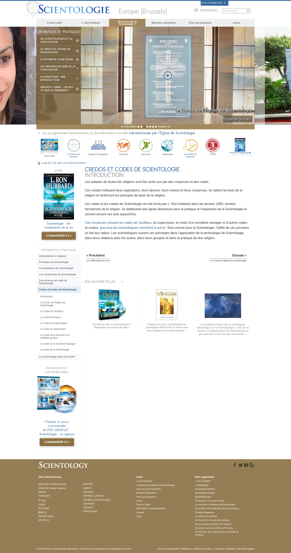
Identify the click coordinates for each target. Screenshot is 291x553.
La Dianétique (202, 485)
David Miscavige (203, 497)
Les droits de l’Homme (190, 147)
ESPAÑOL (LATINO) (93, 496)
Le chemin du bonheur (74, 147)
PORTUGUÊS (90, 511)
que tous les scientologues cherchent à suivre (133, 227)
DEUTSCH (43, 520)
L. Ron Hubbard (91, 22)
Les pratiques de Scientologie (56, 268)
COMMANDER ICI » (59, 236)
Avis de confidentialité (168, 549)
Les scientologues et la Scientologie (56, 40)
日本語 (41, 504)
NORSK (87, 488)
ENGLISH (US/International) (52, 484)
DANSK (42, 492)
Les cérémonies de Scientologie (57, 274)
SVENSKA (88, 492)
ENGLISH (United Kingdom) (52, 488)
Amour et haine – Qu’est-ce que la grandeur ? (57, 88)
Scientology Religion (205, 493)
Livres (236, 22)
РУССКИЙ (43, 508)
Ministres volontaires (164, 22)
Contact (140, 512)
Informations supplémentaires (150, 508)
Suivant (162, 126)
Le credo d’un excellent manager (57, 343)
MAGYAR (88, 484)
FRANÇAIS (44, 496)
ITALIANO (88, 507)
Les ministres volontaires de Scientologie (215, 504)
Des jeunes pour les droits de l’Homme (214, 528)
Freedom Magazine (240, 153)
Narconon (146, 146)
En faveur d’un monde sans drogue (212, 520)
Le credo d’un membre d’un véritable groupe (55, 336)
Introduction (46, 296)
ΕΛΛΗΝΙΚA (89, 503)
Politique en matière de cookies (196, 549)
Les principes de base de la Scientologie (57, 68)
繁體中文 (42, 512)
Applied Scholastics (98, 146)
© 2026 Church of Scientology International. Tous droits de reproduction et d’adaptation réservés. (84, 549)
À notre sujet (54, 22)
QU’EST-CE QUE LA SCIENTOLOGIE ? (65, 163)
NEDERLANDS (46, 516)
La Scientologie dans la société (57, 356)
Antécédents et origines (52, 256)
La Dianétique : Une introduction (52, 78)
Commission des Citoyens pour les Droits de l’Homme (216, 533)
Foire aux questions (200, 22)
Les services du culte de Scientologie (53, 282)
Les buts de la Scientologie (54, 349)
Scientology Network (205, 489)
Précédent (130, 126)
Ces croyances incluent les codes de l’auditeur (118, 222)
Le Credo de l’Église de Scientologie (55, 50)
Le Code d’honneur (50, 317)
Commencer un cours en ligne (210, 500)
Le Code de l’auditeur (51, 311)
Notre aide (49, 156)
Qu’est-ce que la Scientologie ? (127, 22)
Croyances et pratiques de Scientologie (155, 485)
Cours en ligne (143, 504)
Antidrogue (167, 146)
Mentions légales (246, 549)
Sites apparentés (213, 3)
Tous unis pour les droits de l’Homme (213, 524)
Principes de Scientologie (54, 262)
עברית (42, 500)
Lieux (138, 516)
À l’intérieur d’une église (56, 59)
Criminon (124, 146)
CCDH (212, 146)
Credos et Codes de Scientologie (58, 289)
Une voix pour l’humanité (148, 489)
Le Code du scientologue (53, 323)
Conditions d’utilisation (225, 549)
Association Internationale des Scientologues (217, 508)
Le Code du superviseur (53, 329)
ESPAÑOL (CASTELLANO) (96, 500)
